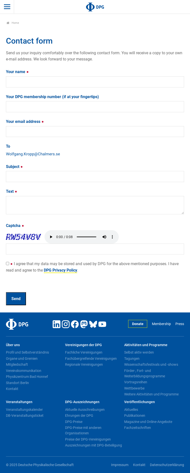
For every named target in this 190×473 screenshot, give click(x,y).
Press (179, 324)
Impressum (119, 465)
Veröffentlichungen (139, 402)
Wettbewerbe (134, 388)
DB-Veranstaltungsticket (25, 415)
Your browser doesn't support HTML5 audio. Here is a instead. (82, 237)
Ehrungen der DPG (79, 415)
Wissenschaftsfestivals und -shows (151, 364)
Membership (161, 324)
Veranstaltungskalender (24, 410)
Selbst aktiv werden (139, 352)
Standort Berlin (17, 383)
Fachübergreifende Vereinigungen (91, 359)
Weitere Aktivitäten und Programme (151, 394)
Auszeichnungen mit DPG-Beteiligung (93, 445)
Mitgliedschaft (17, 364)
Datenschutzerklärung (167, 465)
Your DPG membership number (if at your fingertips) (52, 96)
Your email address (25, 121)
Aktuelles (131, 410)
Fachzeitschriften (137, 428)
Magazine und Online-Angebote (148, 422)
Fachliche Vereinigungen (83, 352)
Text (11, 191)
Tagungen (132, 359)
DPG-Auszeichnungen (82, 402)
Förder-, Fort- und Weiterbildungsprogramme (144, 373)
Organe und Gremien (22, 359)
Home (12, 23)
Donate (137, 324)
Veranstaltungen (19, 402)
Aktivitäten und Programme (145, 345)
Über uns (13, 345)
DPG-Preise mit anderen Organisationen (83, 430)
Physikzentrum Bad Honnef (27, 377)
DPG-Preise (73, 422)
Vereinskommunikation (23, 371)
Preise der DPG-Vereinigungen (88, 439)
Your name (17, 71)
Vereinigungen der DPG (83, 345)
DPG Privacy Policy (60, 270)
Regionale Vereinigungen (84, 364)
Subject (14, 166)
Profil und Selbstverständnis (27, 352)
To (8, 146)
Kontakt (12, 389)
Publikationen (134, 415)
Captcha (15, 225)
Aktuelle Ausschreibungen (85, 410)
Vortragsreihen (135, 382)
